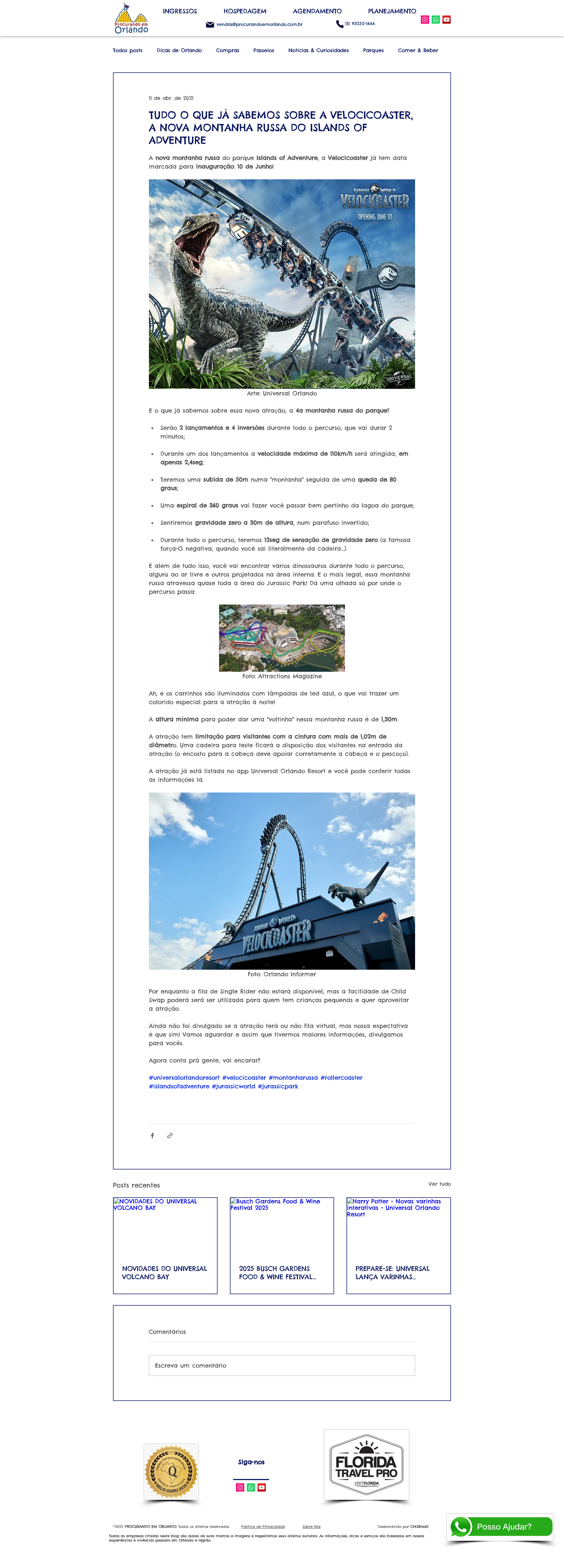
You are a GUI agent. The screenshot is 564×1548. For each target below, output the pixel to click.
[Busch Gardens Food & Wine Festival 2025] (282, 1227)
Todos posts (127, 50)
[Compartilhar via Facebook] (152, 1135)
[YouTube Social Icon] (446, 19)
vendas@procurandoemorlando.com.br (260, 24)
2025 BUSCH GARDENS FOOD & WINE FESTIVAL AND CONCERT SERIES (276, 1272)
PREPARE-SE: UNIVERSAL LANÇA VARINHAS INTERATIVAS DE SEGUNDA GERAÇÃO (397, 1272)
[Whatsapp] (251, 1487)
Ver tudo (440, 1184)
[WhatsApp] (436, 19)
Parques (373, 50)
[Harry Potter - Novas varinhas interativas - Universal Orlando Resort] (398, 1227)
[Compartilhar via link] (170, 1135)
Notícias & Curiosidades (318, 50)
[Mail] (210, 24)
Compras (227, 50)
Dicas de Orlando (179, 50)
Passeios (264, 50)
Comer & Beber (418, 50)
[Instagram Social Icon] (425, 19)
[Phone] (340, 24)
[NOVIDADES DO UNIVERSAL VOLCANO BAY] (165, 1227)
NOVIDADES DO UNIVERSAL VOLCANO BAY (164, 1272)
